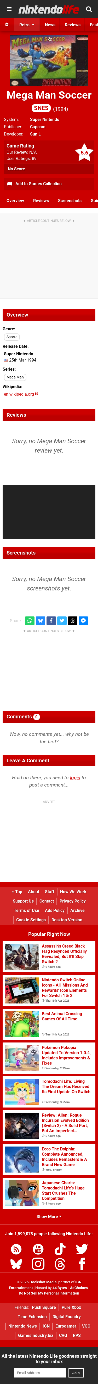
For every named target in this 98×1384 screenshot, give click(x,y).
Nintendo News (22, 1326)
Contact (46, 901)
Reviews (41, 200)
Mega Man (15, 377)
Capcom (37, 126)
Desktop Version (66, 919)
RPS (77, 1335)
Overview (15, 200)
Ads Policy (55, 910)
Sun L (35, 134)
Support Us (23, 901)
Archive (77, 910)
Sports (12, 337)
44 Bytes (60, 1288)
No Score (16, 168)
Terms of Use (26, 910)
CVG (63, 1335)
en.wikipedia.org (21, 394)
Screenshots (70, 200)
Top (17, 891)
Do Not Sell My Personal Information (49, 1293)
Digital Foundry (67, 1316)
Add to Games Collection (34, 184)
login (75, 778)
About (33, 891)
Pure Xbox (71, 1307)
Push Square (44, 1307)
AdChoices (78, 1288)
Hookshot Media (43, 1282)
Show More (49, 1216)
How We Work (73, 891)
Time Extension (32, 1316)
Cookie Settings (31, 919)
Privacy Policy (73, 901)
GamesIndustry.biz (35, 1335)
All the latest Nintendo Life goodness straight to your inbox (49, 1358)
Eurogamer (65, 1326)
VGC (86, 1326)
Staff (49, 891)
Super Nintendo (44, 119)
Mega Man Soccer (49, 100)
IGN (46, 1326)
